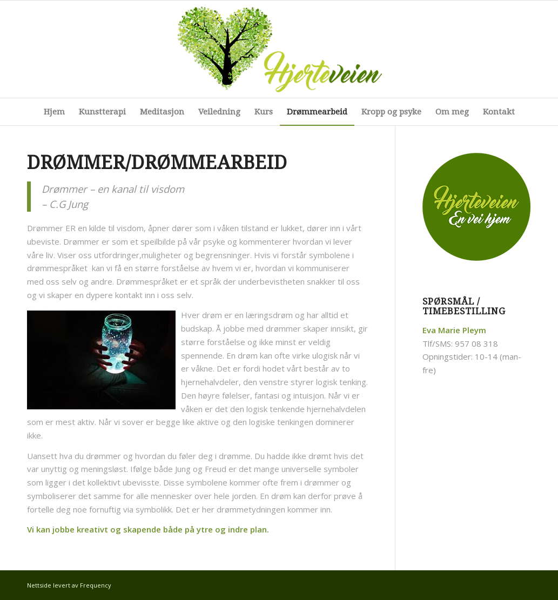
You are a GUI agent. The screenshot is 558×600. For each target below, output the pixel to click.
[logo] (279, 49)
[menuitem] (54, 111)
